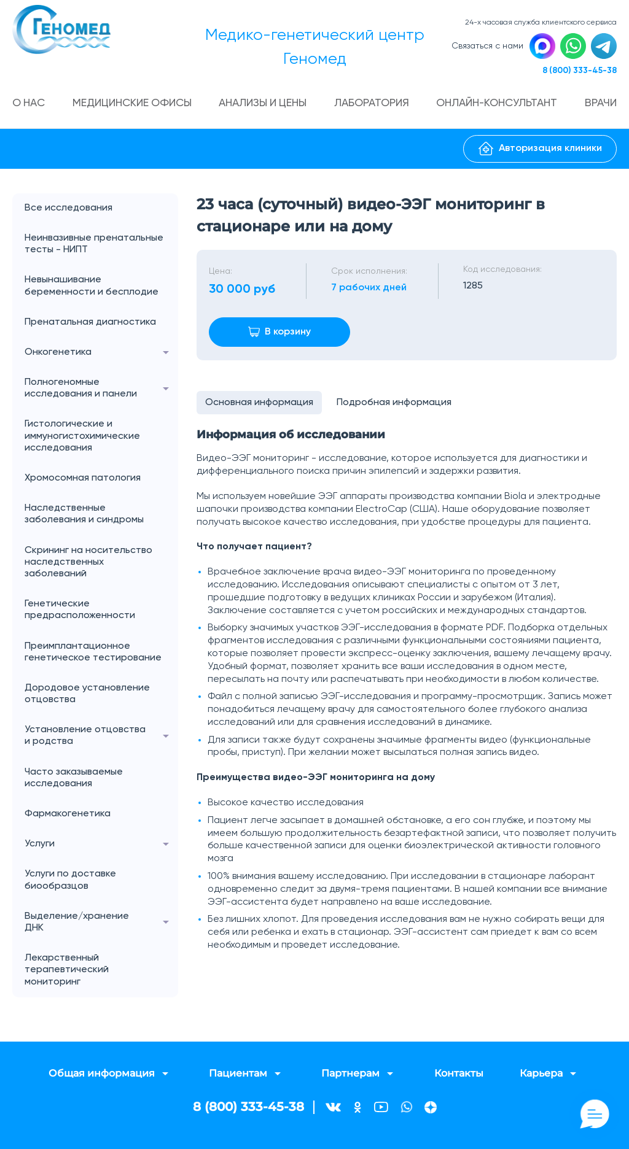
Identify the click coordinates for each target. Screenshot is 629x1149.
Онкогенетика (101, 354)
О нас (30, 104)
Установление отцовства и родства (101, 738)
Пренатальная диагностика (90, 323)
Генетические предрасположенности (80, 611)
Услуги (101, 846)
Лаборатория (373, 104)
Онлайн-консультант (497, 104)
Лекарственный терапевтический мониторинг (67, 971)
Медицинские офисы (132, 104)
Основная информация (260, 404)
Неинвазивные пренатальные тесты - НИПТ (94, 245)
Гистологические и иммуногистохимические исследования (82, 437)
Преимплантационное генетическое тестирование (93, 653)
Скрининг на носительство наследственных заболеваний (88, 563)
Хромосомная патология (83, 479)
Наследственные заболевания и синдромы (84, 516)
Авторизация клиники (540, 150)
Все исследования (68, 209)
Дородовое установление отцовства (87, 695)
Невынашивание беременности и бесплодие (91, 287)
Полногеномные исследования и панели (101, 390)
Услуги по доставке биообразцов (70, 881)
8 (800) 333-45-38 (578, 72)
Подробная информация (395, 404)
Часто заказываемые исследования (74, 779)
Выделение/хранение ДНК (101, 924)
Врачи (600, 104)
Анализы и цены (264, 104)
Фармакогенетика (68, 815)
